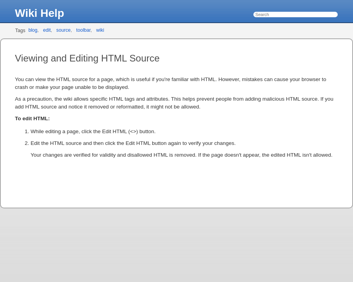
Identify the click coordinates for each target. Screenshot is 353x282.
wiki (100, 30)
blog (32, 30)
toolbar (83, 30)
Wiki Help (39, 13)
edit (47, 30)
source (63, 30)
